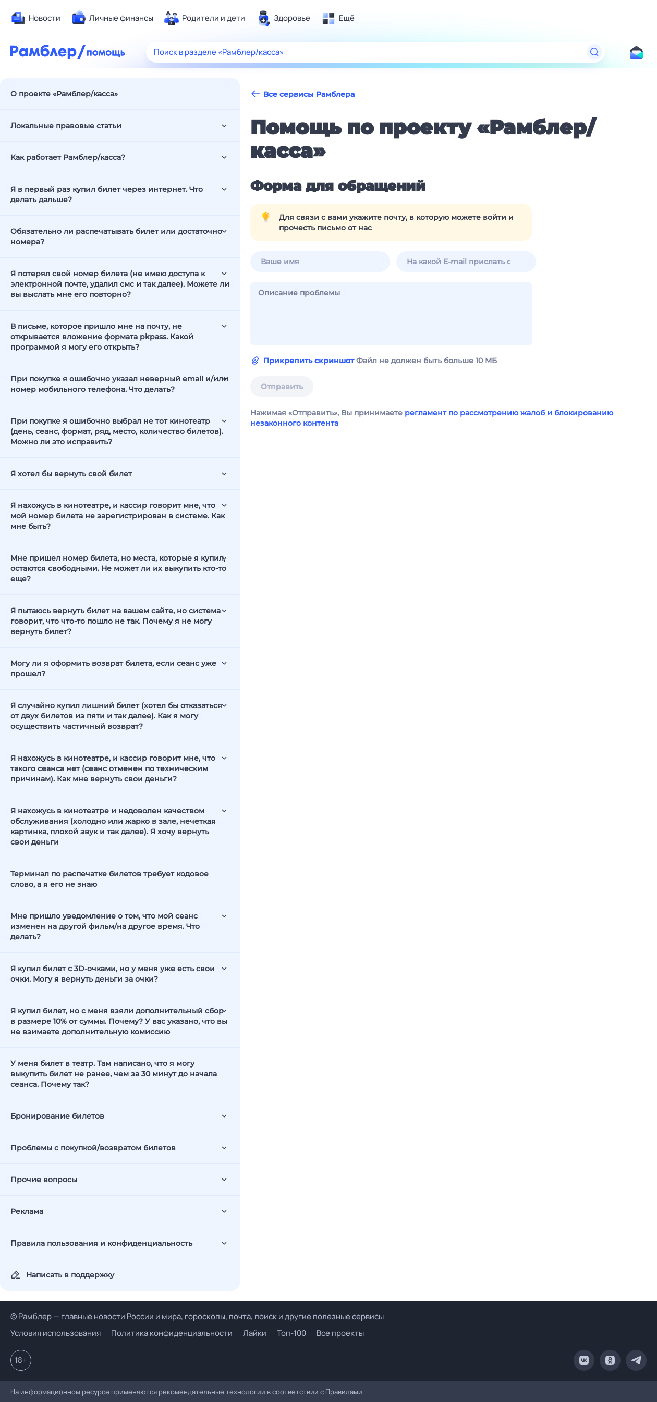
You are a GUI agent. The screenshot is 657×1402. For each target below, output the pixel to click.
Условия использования (55, 1332)
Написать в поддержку (62, 1275)
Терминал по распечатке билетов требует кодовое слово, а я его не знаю (109, 879)
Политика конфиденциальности (172, 1332)
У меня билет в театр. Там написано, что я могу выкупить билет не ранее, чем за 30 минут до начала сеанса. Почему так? (113, 1074)
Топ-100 (291, 1332)
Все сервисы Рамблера (302, 94)
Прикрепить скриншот (308, 360)
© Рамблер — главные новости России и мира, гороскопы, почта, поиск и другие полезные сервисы (197, 1316)
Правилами (343, 1391)
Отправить (282, 386)
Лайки (254, 1332)
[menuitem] (35, 18)
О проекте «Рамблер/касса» (64, 93)
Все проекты (340, 1332)
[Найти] (594, 52)
